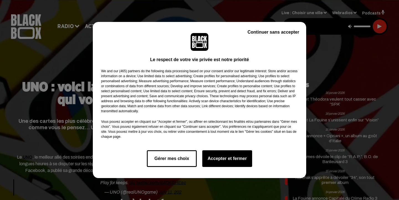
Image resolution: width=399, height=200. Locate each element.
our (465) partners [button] (126, 71)
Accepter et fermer (227, 158)
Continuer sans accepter (273, 32)
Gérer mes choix (171, 158)
